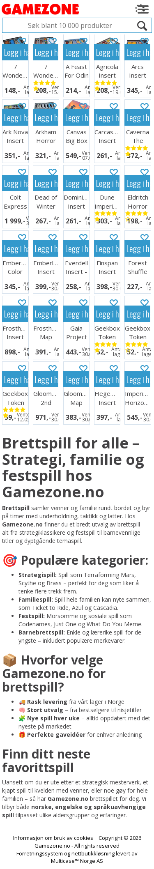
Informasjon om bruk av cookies (53, 837)
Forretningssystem (39, 853)
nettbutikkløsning (93, 853)
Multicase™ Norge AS (77, 860)
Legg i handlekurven (16, 52)
